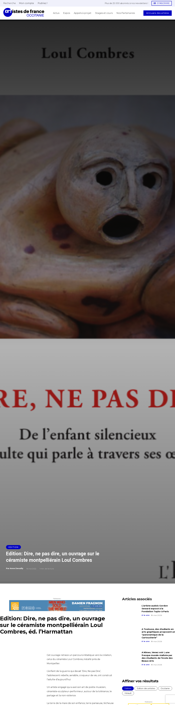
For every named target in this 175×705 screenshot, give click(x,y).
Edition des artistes (146, 688)
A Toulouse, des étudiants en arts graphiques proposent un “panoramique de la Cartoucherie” (158, 633)
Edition (13, 547)
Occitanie (165, 688)
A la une (146, 615)
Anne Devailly (16, 568)
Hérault (128, 693)
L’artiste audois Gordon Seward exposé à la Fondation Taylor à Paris (156, 608)
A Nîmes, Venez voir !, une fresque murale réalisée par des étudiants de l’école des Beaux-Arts (158, 656)
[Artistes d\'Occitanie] (23, 12)
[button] (9, 3)
